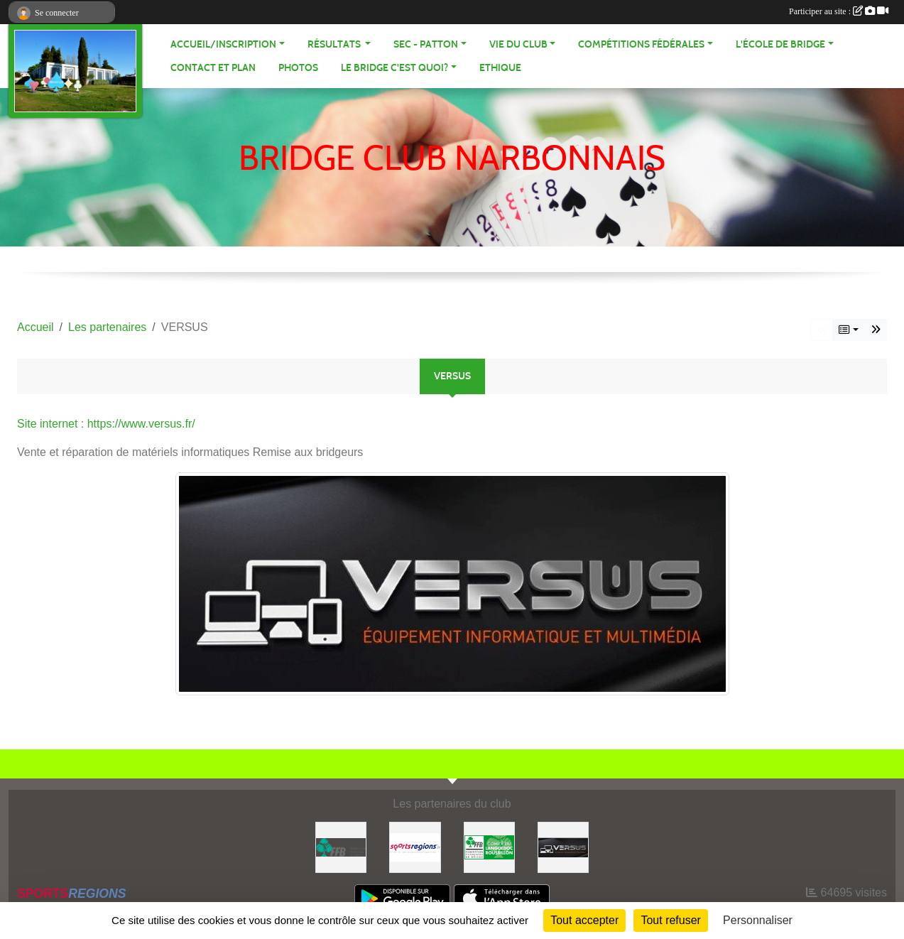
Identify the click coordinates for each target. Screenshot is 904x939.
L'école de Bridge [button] (780, 44)
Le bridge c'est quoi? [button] (394, 68)
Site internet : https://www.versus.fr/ (106, 424)
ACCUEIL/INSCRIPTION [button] (223, 44)
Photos (298, 68)
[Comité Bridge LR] (489, 846)
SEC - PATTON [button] (425, 44)
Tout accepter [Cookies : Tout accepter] (584, 920)
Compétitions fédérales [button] (641, 44)
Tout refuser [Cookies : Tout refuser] (670, 920)
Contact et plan (213, 68)
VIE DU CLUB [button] (518, 44)
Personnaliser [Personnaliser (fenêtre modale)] (758, 920)
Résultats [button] (335, 44)
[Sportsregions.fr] (414, 846)
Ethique (500, 68)
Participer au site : (838, 11)
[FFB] (340, 846)
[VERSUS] (563, 846)
